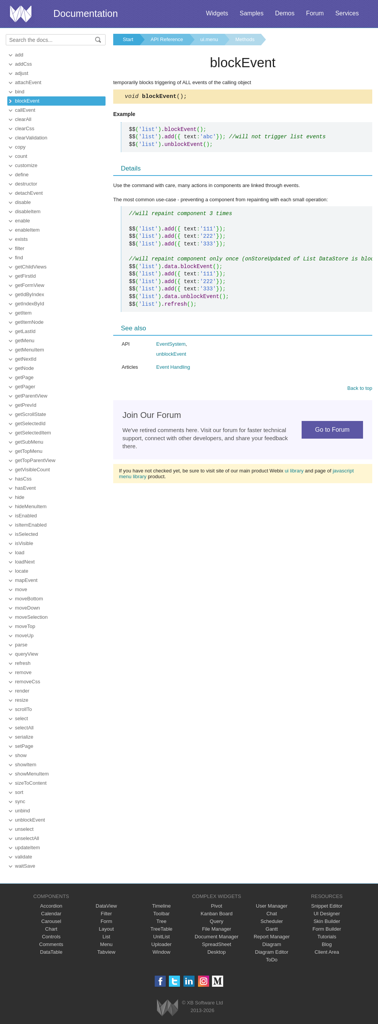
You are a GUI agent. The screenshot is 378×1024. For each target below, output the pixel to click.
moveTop (25, 626)
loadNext (25, 562)
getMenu (25, 340)
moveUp (24, 635)
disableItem (27, 211)
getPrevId (25, 405)
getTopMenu (29, 451)
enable (22, 221)
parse (21, 645)
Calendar (51, 913)
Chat (271, 913)
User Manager (271, 906)
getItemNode (29, 322)
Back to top (359, 389)
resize (21, 700)
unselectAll (27, 838)
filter (20, 248)
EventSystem (171, 345)
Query (216, 921)
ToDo (271, 960)
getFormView (29, 285)
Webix (167, 1007)
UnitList (161, 936)
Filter (106, 913)
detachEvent (29, 193)
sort (19, 792)
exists (21, 239)
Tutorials (326, 936)
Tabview (106, 952)
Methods (244, 39)
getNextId (25, 359)
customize (26, 165)
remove (23, 672)
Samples (251, 13)
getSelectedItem (33, 433)
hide (20, 497)
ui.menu (209, 39)
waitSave (25, 866)
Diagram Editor (272, 952)
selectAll (24, 728)
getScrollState (30, 414)
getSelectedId (30, 423)
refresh (22, 663)
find (19, 257)
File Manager (216, 929)
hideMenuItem (30, 506)
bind (20, 91)
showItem (25, 764)
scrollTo (23, 709)
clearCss (25, 128)
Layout (106, 929)
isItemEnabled (30, 525)
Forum (315, 13)
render (22, 691)
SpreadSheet (216, 944)
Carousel (51, 921)
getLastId (25, 331)
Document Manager (216, 936)
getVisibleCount (32, 469)
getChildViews (30, 267)
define (21, 174)
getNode (24, 368)
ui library (294, 472)
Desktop (216, 952)
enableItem (27, 230)
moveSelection (31, 617)
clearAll (23, 119)
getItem (23, 313)
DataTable (51, 952)
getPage (24, 377)
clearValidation (31, 138)
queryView (26, 654)
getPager (25, 386)
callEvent (25, 110)
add (19, 55)
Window (161, 952)
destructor (26, 184)
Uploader (161, 944)
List (106, 936)
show (20, 755)
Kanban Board (217, 913)
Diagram (271, 944)
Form (106, 921)
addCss (23, 64)
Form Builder (326, 929)
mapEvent (26, 580)
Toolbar (161, 913)
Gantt (272, 929)
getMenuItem (29, 350)
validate (23, 857)
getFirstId (25, 276)
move (21, 589)
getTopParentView (35, 460)
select (21, 718)
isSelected (26, 534)
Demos (285, 13)
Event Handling (173, 368)
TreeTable (161, 929)
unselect (24, 829)
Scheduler (272, 921)
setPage (24, 746)
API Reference (166, 39)
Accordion (51, 906)
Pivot (216, 906)
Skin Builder (327, 921)
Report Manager (272, 936)
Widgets (217, 13)
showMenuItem (32, 774)
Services (347, 13)
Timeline (161, 906)
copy (20, 147)
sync (20, 801)
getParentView (31, 396)
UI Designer (327, 913)
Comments (51, 944)
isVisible (24, 543)
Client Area (327, 952)
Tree (162, 921)
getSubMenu (29, 442)
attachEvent (28, 82)
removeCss (27, 681)
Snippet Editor (327, 906)
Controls (51, 936)
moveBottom (29, 598)
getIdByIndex (29, 294)
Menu (106, 944)
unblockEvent (30, 820)
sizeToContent (30, 783)
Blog (327, 944)
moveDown (27, 608)
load (20, 552)
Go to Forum (332, 430)
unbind (22, 811)
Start (128, 39)
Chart (51, 929)
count (21, 156)
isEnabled (26, 516)
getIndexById (29, 304)
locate (21, 571)
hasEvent (25, 488)
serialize (24, 737)
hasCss (23, 479)
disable (23, 202)
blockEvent (27, 101)
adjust (21, 73)
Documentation (85, 13)
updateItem (27, 847)
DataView (106, 906)
